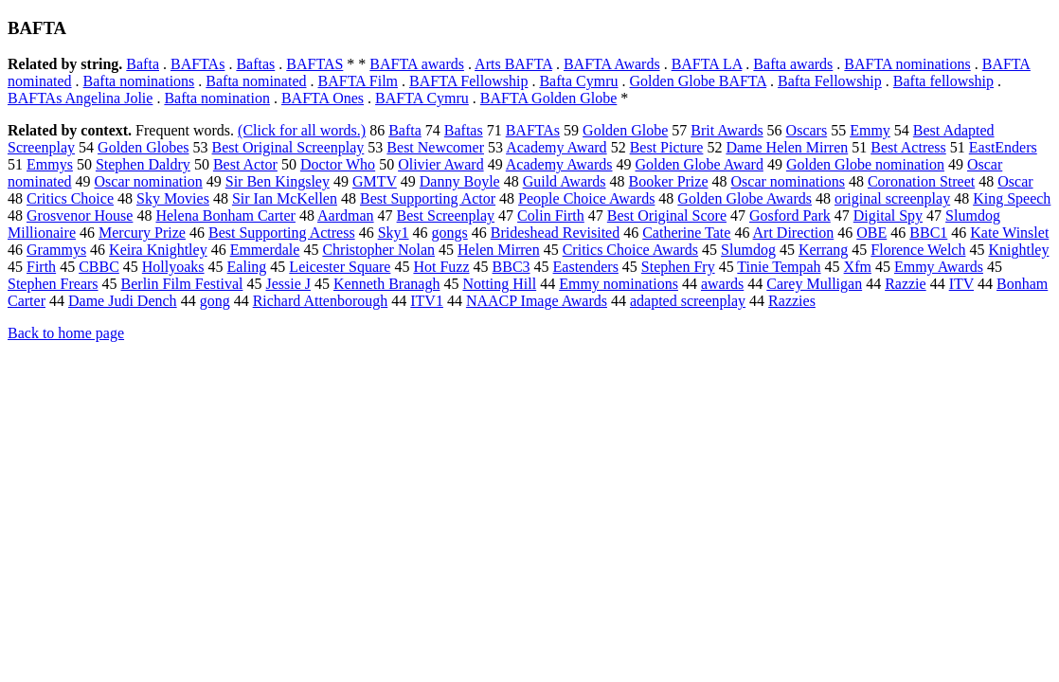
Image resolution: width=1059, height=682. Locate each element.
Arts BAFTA (513, 64)
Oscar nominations (788, 181)
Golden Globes (143, 147)
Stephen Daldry (143, 164)
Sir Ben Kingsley (277, 181)
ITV (961, 284)
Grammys (56, 250)
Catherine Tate (686, 232)
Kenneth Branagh (386, 284)
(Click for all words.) (302, 130)
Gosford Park (790, 215)
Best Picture (667, 147)
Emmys (50, 164)
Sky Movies (172, 198)
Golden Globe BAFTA (698, 81)
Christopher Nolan (378, 250)
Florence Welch (918, 250)
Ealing (247, 267)
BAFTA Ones (322, 98)
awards (722, 284)
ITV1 (426, 301)
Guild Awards (564, 181)
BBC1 (928, 232)
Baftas (255, 64)
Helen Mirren (499, 250)
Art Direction (794, 232)
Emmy (870, 130)
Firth (41, 267)
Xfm (857, 267)
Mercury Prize (142, 232)
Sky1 (393, 232)
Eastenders (586, 267)
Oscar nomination (149, 181)
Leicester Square (339, 267)
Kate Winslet (1009, 232)
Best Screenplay (446, 215)
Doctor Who (337, 164)
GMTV (374, 181)
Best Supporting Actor (427, 198)
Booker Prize (669, 181)
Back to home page (66, 333)
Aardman (345, 215)
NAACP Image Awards (536, 301)
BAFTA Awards (612, 64)
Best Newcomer (435, 147)
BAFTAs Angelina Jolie (80, 98)
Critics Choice (70, 198)
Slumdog (748, 250)
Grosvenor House (80, 215)
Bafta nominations (139, 81)
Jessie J (288, 284)
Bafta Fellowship (830, 81)
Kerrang (823, 250)
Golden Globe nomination (865, 164)
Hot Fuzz (441, 267)
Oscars (807, 130)
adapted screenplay (687, 301)
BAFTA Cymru (422, 98)
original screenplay (892, 198)
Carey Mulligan (814, 284)
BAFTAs (197, 64)
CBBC (99, 267)
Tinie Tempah (778, 267)
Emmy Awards (938, 267)
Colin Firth (550, 215)
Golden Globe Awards (744, 198)
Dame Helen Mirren (787, 147)
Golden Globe (625, 130)
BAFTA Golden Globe (549, 98)
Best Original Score (667, 215)
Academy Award (556, 147)
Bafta (142, 64)
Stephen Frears (53, 284)
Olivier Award (441, 164)
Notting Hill (499, 284)
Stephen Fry (678, 267)
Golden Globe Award (699, 164)
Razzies (792, 301)
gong (215, 301)
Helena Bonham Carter (225, 215)
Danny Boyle (460, 181)
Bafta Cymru (578, 81)
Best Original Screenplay (288, 147)
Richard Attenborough (320, 301)
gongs (450, 232)
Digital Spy (888, 215)
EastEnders (1003, 147)
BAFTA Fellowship (468, 81)
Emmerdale (265, 250)
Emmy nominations (618, 284)
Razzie (905, 284)
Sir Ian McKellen (284, 198)
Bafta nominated (256, 81)
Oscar (1014, 181)
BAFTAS (314, 64)
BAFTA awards (416, 64)
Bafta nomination (217, 98)
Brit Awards (727, 130)
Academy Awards (559, 164)
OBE (871, 232)
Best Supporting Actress (281, 232)
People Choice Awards (586, 198)
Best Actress (908, 147)
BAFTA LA (707, 64)
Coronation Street (921, 181)
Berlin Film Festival (182, 284)
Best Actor (245, 164)
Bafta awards (793, 64)
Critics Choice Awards (630, 250)
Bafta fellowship (943, 81)
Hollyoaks (173, 267)
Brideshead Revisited (555, 232)
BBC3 (511, 267)
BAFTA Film (358, 81)
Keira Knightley (158, 250)
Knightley (1018, 250)
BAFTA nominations (907, 64)
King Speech (1011, 198)
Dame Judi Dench (122, 301)
